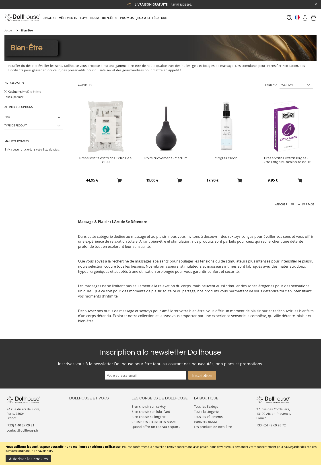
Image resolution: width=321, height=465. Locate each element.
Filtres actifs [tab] (14, 83)
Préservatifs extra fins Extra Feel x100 (105, 160)
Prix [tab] (7, 117)
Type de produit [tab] (15, 125)
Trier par (271, 84)
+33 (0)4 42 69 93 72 (271, 425)
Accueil (8, 30)
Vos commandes (81, 419)
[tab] (106, 17)
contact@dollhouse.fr (23, 430)
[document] (161, 453)
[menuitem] (51, 17)
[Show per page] (295, 204)
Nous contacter (80, 406)
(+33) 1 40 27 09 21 (20, 425)
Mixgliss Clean (226, 158)
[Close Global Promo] (316, 4)
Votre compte (79, 410)
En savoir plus (43, 451)
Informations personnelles (89, 415)
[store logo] (22, 18)
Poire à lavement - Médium (165, 158)
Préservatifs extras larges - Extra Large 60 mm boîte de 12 (286, 160)
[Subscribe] (202, 375)
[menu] (106, 17)
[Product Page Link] (106, 152)
